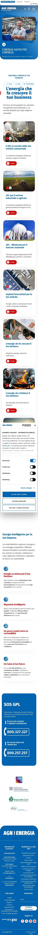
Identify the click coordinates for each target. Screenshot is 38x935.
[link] (19, 731)
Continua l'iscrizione (29, 908)
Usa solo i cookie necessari (19, 508)
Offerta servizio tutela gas (28, 866)
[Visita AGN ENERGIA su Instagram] (26, 921)
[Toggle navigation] (33, 9)
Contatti (9, 898)
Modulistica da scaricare (28, 853)
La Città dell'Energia (9, 900)
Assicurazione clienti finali (28, 879)
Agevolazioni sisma (28, 855)
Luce (9, 84)
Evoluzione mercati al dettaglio (29, 869)
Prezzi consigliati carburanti (9, 913)
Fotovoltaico (28, 84)
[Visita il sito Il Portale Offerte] (9, 920)
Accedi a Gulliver (28, 889)
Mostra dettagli (26, 488)
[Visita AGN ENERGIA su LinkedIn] (30, 921)
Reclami (28, 858)
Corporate (19, 1)
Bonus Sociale (29, 860)
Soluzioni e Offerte (8, 1)
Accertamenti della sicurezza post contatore (29, 875)
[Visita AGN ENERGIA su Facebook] (22, 921)
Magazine (27, 1)
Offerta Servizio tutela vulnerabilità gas (28, 886)
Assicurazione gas (28, 873)
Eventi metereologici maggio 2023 (28, 863)
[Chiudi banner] (35, 425)
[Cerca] (29, 9)
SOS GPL (34, 3)
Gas (17, 84)
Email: (22, 899)
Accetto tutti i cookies (19, 494)
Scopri (12, 163)
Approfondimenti (9, 907)
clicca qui (6, 446)
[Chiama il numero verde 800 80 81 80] (25, 9)
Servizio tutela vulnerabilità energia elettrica (28, 882)
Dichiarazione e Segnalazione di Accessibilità (9, 910)
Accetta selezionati (19, 501)
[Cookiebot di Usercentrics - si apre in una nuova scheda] (23, 425)
